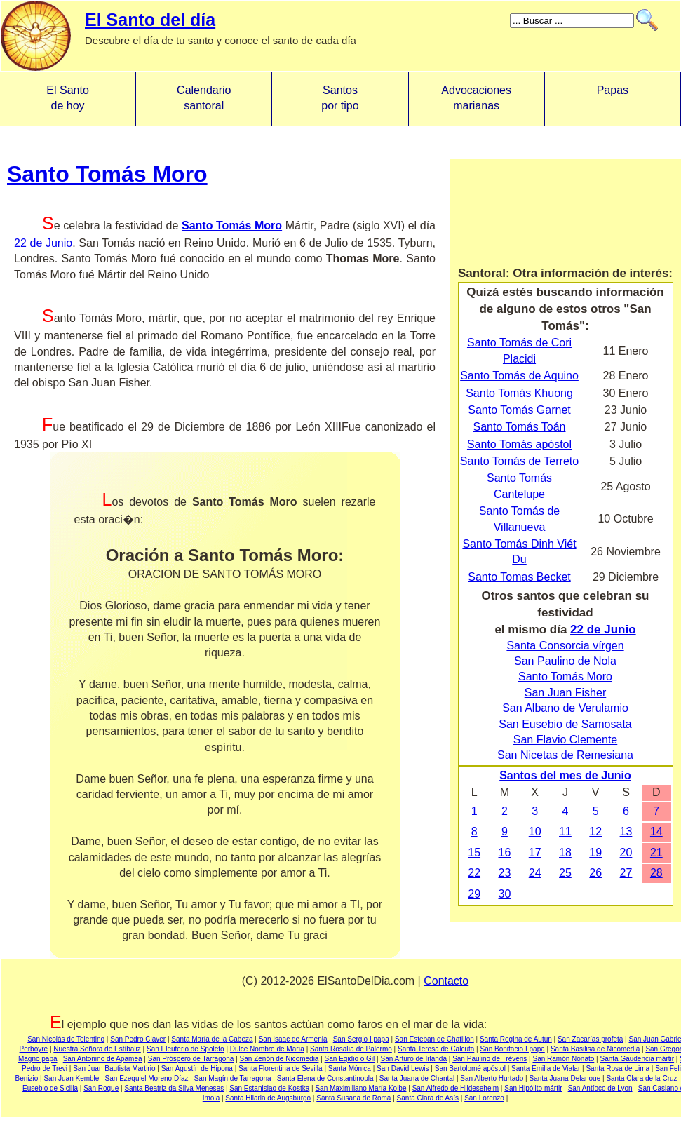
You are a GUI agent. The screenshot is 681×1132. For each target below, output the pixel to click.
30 (505, 894)
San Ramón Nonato (563, 1059)
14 (656, 831)
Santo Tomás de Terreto (519, 461)
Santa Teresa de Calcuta (436, 1049)
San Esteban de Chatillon (434, 1039)
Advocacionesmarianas (476, 98)
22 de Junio (43, 243)
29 (474, 894)
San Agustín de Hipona (197, 1068)
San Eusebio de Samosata (565, 724)
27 (626, 873)
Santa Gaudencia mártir (637, 1059)
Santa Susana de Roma (353, 1098)
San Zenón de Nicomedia (279, 1059)
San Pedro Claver (138, 1039)
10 (535, 831)
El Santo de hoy (67, 98)
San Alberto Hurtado (491, 1078)
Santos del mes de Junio (565, 775)
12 (595, 831)
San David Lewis (403, 1068)
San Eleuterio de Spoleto (185, 1049)
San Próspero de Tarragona (191, 1059)
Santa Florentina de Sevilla (280, 1068)
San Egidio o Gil (350, 1059)
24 (535, 873)
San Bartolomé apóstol (470, 1068)
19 (595, 852)
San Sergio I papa (361, 1039)
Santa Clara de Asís (428, 1098)
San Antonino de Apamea (102, 1059)
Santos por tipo (339, 98)
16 (505, 852)
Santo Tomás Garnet (519, 410)
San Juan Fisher (566, 693)
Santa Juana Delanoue (564, 1078)
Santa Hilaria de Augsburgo (268, 1098)
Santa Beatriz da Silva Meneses (174, 1088)
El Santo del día (150, 19)
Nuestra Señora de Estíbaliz (97, 1049)
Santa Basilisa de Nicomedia (595, 1049)
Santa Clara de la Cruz (641, 1078)
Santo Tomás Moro (107, 174)
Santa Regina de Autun (516, 1039)
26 (595, 873)
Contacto (446, 981)
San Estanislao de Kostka (269, 1088)
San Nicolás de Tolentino (65, 1039)
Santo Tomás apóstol (519, 444)
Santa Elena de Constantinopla (325, 1078)
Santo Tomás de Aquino (519, 376)
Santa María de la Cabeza (211, 1039)
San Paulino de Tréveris (489, 1059)
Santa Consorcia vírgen (564, 646)
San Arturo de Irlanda (413, 1059)
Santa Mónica (349, 1068)
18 (565, 852)
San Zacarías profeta (590, 1039)
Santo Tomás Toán (519, 427)
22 (474, 873)
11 (565, 831)
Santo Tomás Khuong (519, 393)
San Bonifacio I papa (512, 1049)
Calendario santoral (204, 98)
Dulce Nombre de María (267, 1049)
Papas (612, 98)
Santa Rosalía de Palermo (351, 1049)
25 (565, 873)
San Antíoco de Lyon (600, 1088)
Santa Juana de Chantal (416, 1078)
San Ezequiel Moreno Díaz (147, 1078)
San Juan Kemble (71, 1078)
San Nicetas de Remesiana (565, 755)
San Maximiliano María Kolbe (360, 1088)
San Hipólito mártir (533, 1088)
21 (656, 852)
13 (626, 831)
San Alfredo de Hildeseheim (455, 1088)
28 (656, 873)
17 (535, 852)
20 (626, 852)
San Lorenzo (484, 1098)
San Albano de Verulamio (565, 708)
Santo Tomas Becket (519, 577)
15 (474, 852)
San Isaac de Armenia (293, 1039)
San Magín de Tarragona (232, 1078)
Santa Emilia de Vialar (545, 1068)
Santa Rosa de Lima (617, 1068)
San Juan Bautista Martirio (114, 1068)
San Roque (101, 1088)
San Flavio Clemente (565, 740)
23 (505, 873)
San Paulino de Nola (565, 661)
